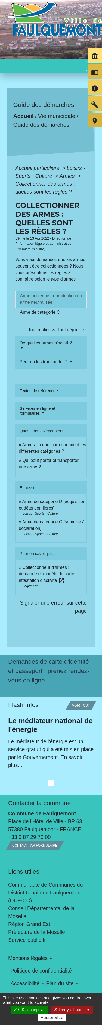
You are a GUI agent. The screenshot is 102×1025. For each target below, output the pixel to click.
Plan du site (59, 983)
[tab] (51, 299)
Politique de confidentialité (41, 971)
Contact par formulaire (34, 845)
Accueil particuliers (38, 168)
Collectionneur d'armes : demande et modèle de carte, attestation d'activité (47, 574)
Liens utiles (23, 871)
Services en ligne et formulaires (37, 410)
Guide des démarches (41, 125)
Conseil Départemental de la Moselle (41, 912)
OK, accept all (29, 1009)
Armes (68, 176)
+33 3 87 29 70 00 (29, 837)
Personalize (52, 1017)
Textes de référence (37, 390)
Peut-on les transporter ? (44, 361)
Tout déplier (72, 329)
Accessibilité (25, 983)
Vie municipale (56, 116)
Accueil (23, 116)
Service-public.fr (27, 940)
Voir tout (81, 705)
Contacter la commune (39, 802)
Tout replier (43, 329)
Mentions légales (28, 958)
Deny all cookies (72, 1009)
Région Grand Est (29, 924)
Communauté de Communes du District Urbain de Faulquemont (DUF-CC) (45, 892)
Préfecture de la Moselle (36, 932)
